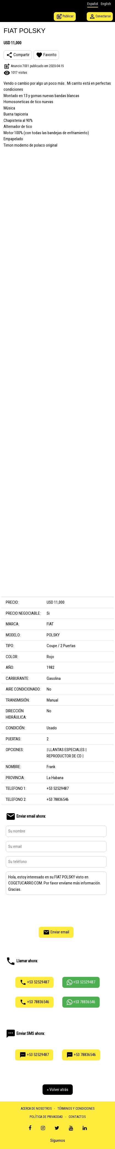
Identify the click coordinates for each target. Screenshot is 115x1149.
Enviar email (56, 932)
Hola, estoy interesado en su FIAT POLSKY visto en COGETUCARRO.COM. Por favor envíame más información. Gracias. (56, 883)
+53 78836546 (34, 1002)
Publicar (65, 16)
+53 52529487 (34, 982)
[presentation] (56, 910)
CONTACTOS (77, 1117)
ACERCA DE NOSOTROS (36, 1108)
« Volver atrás (57, 1089)
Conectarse (100, 16)
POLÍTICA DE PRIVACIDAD (46, 1117)
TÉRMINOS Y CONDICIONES (75, 1108)
